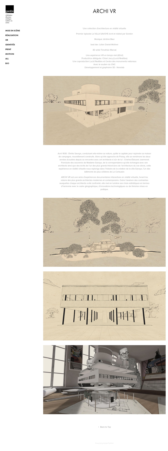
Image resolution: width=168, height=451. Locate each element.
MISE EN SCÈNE (12, 30)
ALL (7, 58)
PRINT (8, 49)
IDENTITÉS (10, 44)
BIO (7, 63)
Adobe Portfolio (108, 443)
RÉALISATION (11, 35)
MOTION (9, 54)
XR (6, 40)
